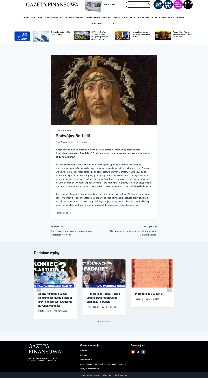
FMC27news (151, 18)
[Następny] (169, 288)
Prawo (116, 18)
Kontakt (83, 350)
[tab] (98, 321)
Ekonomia (107, 18)
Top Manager (128, 18)
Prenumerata (86, 359)
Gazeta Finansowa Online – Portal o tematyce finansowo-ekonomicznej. (43, 359)
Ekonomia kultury (64, 130)
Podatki (180, 18)
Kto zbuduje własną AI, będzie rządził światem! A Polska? (142, 34)
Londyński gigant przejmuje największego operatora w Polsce (76, 230)
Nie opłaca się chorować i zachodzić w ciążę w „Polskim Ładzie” (131, 230)
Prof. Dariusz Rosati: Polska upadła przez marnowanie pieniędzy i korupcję (103, 297)
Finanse (140, 18)
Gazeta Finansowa (44, 349)
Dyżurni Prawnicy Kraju (72, 18)
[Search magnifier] (149, 4)
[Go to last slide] (38, 288)
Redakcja (47, 311)
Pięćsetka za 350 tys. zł (149, 293)
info (141, 299)
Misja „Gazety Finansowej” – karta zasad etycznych (103, 364)
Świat (33, 18)
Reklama (83, 355)
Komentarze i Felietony (104, 24)
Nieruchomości (166, 18)
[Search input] (137, 4)
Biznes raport (93, 18)
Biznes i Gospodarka (48, 18)
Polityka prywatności (89, 368)
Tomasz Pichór (67, 142)
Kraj (26, 18)
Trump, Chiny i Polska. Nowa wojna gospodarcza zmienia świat (182, 34)
